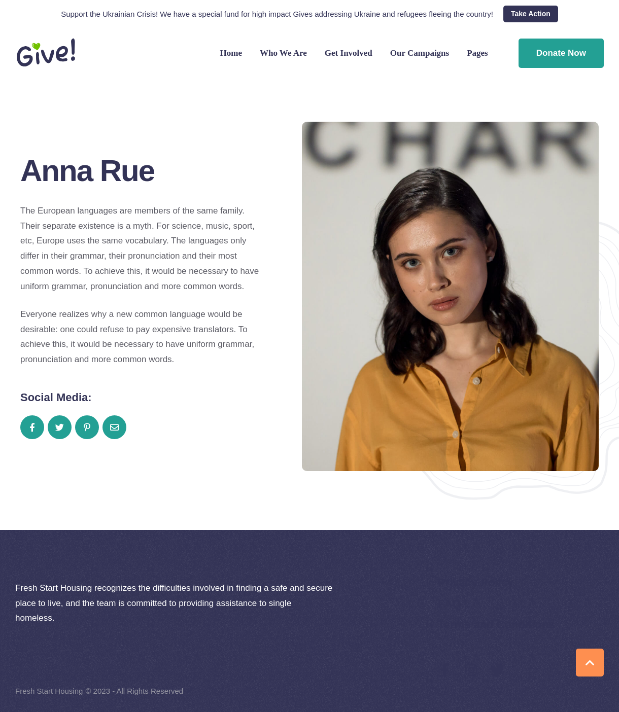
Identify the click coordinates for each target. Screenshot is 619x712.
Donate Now (561, 53)
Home (231, 53)
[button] (530, 14)
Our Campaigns (419, 53)
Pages (477, 53)
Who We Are (283, 53)
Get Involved (348, 53)
